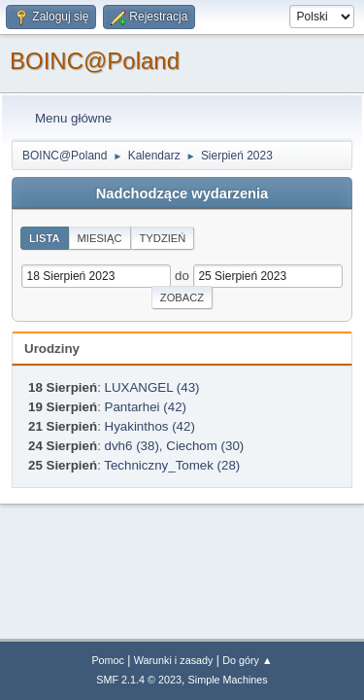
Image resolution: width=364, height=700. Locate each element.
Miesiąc (100, 238)
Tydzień (163, 238)
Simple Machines (228, 679)
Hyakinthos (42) (150, 426)
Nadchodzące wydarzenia (182, 193)
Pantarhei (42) (145, 407)
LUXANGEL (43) (152, 387)
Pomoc (107, 660)
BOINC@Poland (95, 61)
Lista (44, 238)
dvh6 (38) (132, 445)
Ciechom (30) (205, 445)
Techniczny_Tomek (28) (172, 465)
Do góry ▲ (247, 660)
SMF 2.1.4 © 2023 (139, 679)
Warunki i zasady (174, 660)
